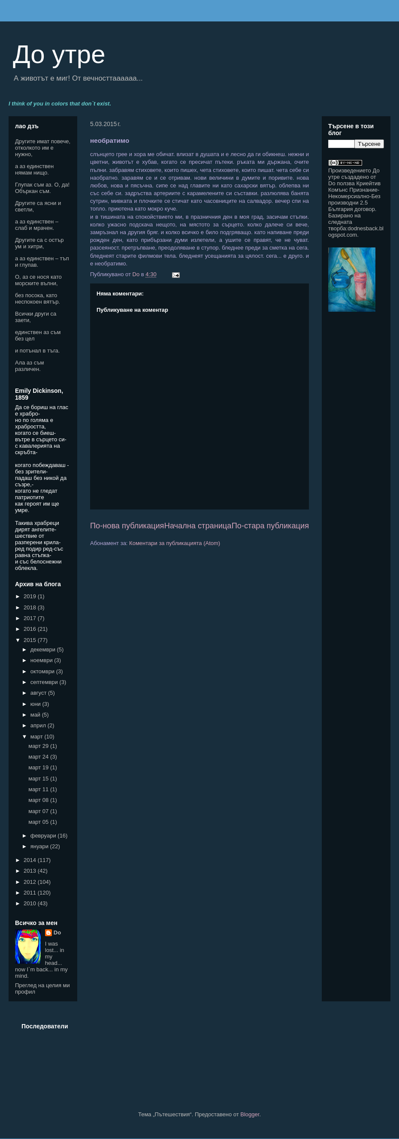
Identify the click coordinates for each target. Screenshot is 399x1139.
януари (40, 846)
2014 (31, 860)
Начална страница (198, 525)
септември (45, 682)
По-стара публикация (270, 525)
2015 (31, 640)
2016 (31, 629)
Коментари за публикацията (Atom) (174, 543)
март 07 (39, 811)
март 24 (39, 756)
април (39, 725)
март (37, 736)
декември (43, 649)
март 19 (39, 767)
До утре (59, 54)
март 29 (39, 746)
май (36, 714)
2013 (31, 871)
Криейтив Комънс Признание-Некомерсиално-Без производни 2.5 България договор (354, 196)
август (39, 693)
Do (57, 932)
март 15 (39, 778)
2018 (31, 607)
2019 (31, 596)
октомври (43, 671)
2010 (31, 903)
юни (36, 704)
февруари (44, 835)
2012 (31, 882)
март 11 (39, 789)
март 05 (39, 822)
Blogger (249, 1114)
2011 (31, 892)
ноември (42, 660)
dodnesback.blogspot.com (356, 231)
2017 (31, 618)
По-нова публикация (127, 525)
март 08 (39, 800)
